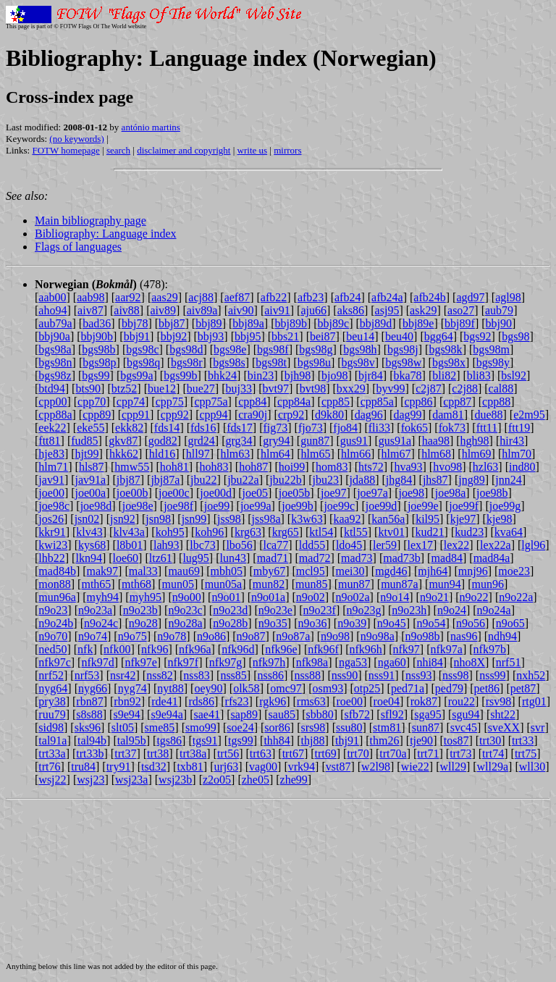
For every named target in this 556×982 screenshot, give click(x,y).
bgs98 (515, 336)
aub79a (55, 323)
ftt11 (487, 427)
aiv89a (202, 310)
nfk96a (195, 649)
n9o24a (494, 610)
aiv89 (164, 310)
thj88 (312, 740)
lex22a (495, 545)
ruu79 (51, 714)
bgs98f (273, 349)
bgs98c (142, 349)
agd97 (470, 297)
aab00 (52, 297)
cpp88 (496, 401)
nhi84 (429, 662)
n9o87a (293, 636)
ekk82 (129, 427)
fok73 (452, 427)
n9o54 (430, 623)
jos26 (51, 519)
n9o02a (352, 597)
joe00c (174, 493)
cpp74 (131, 401)
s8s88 (89, 714)
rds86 (201, 701)
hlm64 (275, 454)
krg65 (285, 532)
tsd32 (154, 766)
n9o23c (185, 610)
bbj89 (208, 323)
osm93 (327, 688)
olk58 (246, 688)
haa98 (436, 441)
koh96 (209, 532)
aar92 (128, 297)
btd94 (51, 388)
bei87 (323, 336)
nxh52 (530, 675)
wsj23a (131, 779)
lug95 (195, 558)
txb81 (190, 766)
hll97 (198, 454)
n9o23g (364, 610)
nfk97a (447, 649)
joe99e (423, 506)
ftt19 (519, 427)
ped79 (449, 688)
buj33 (239, 388)
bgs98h (359, 349)
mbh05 (227, 571)
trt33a (51, 753)
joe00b (132, 493)
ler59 (385, 545)
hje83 (51, 454)
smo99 (200, 727)
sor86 (277, 727)
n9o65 (510, 623)
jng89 (471, 480)
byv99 (390, 388)
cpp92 (175, 414)
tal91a (52, 740)
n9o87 (251, 636)
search (118, 150)
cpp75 (170, 401)
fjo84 (345, 427)
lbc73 (203, 545)
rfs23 (237, 701)
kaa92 (347, 519)
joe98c (54, 506)
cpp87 (457, 401)
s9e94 (126, 714)
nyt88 (170, 688)
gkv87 (123, 441)
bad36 (97, 323)
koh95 (170, 532)
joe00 (51, 493)
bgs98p (99, 362)
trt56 (228, 753)
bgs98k (445, 349)
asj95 (387, 310)
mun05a (224, 584)
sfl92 (392, 714)
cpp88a (55, 414)
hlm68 (436, 454)
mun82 (269, 584)
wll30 (532, 766)
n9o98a (378, 636)
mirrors (287, 150)
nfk (85, 649)
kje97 (463, 519)
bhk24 (222, 375)
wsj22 (52, 779)
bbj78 (135, 323)
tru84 (83, 766)
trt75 (525, 753)
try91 (118, 766)
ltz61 (160, 558)
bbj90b (97, 336)
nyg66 (92, 688)
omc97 (286, 688)
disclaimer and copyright (183, 150)
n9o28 (143, 623)
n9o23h (409, 610)
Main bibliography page (90, 220)
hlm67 (396, 454)
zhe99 (294, 779)
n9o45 (391, 623)
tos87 (456, 740)
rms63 (311, 701)
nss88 (308, 675)
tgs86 (169, 740)
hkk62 (123, 454)
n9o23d (230, 610)
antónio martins (151, 127)
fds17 (240, 427)
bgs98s (229, 362)
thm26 (385, 740)
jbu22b (285, 480)
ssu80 (349, 727)
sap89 (244, 714)
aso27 (460, 310)
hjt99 (87, 454)
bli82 (444, 375)
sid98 (51, 727)
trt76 (49, 766)
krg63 (248, 532)
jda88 (363, 480)
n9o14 (394, 597)
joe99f (464, 506)
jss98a (266, 519)
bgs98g (315, 349)
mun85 (311, 584)
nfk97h (269, 662)
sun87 (425, 727)
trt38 (158, 753)
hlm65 (315, 454)
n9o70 (52, 636)
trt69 (326, 753)
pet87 (523, 688)
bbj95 (248, 336)
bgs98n (55, 362)
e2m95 (529, 414)
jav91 (51, 480)
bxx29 (351, 388)
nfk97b (489, 649)
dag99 (407, 414)
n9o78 (171, 636)
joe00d (216, 493)
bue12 (162, 388)
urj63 (226, 766)
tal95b (131, 740)
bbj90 (499, 323)
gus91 (354, 441)
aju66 (313, 310)
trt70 (357, 753)
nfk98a (312, 662)
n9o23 (52, 610)
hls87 (91, 467)
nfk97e (140, 662)
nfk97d (97, 662)
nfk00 (117, 649)
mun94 (444, 584)
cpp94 (213, 414)
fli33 (379, 427)
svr (538, 727)
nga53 (353, 662)
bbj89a (248, 323)
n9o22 (474, 597)
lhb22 (51, 558)
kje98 (499, 519)
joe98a (450, 493)
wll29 (452, 766)
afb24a (387, 297)
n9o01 (225, 597)
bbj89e (418, 323)
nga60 (392, 662)
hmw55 (131, 467)
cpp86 (419, 401)
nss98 (455, 675)
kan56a (388, 519)
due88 (488, 414)
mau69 (184, 571)
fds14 (167, 427)
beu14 (360, 336)
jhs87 (435, 480)
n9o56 (470, 623)
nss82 (159, 675)
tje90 (421, 740)
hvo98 (447, 467)
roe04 (387, 701)
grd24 (201, 441)
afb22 (274, 297)
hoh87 (253, 467)
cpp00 (52, 401)
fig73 (275, 427)
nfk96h (366, 649)
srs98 (313, 727)
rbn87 (89, 701)
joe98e (137, 506)
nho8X (470, 662)
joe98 (411, 493)
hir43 (512, 441)
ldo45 (349, 545)
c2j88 (465, 388)
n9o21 (434, 597)
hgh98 (474, 441)
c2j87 (429, 388)
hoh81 (174, 467)
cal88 (501, 388)
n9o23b (140, 610)
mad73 (357, 558)
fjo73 (310, 427)
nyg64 (52, 688)
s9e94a (166, 714)
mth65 (96, 584)
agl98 (508, 297)
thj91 (347, 740)
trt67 (293, 753)
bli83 (479, 375)
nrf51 (508, 662)
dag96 (369, 414)
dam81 (448, 414)
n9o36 (312, 623)
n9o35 (272, 623)
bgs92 (477, 336)
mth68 (136, 584)
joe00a (90, 493)
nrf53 (87, 675)
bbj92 (174, 336)
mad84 (447, 558)
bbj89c (334, 323)
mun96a (57, 597)
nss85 (233, 675)
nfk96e (281, 649)
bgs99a (136, 375)
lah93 (166, 545)
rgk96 (272, 701)
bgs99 (95, 375)
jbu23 (325, 480)
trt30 (490, 740)
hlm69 (477, 454)
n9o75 (132, 636)
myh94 (103, 597)
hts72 (371, 467)
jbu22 (203, 480)
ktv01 (391, 532)
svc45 (463, 727)
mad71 (273, 558)
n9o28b (230, 623)
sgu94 (465, 714)
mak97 (103, 571)
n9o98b (422, 636)
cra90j (252, 414)
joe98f (178, 506)
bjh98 (298, 375)
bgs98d (186, 349)
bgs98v (358, 362)
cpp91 (136, 414)
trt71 (428, 753)
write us (252, 150)
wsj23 (90, 779)
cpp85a (377, 401)
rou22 (461, 701)
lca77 (276, 545)
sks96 (88, 727)
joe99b (297, 506)
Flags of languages (78, 246)
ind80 (522, 467)
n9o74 (92, 636)
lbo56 (239, 545)
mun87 (354, 584)
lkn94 (88, 558)
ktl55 (356, 532)
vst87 (338, 766)
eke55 (90, 427)
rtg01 (534, 701)
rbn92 (127, 701)
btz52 (124, 388)
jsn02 (87, 519)
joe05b (295, 493)
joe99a (255, 506)
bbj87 (172, 323)
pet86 (487, 688)
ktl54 (321, 532)
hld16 (162, 454)
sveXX (504, 727)
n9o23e (275, 610)
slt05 (122, 727)
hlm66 (356, 454)
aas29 (164, 297)
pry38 (51, 701)
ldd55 (312, 545)
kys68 (92, 545)
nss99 (492, 675)
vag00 (263, 766)
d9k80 (329, 414)
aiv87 (90, 310)
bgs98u (314, 362)
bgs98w (403, 362)
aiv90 (241, 310)
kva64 (508, 532)
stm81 (387, 727)
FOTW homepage (65, 150)
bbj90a (54, 336)
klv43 (89, 532)
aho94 (52, 310)
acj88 (201, 297)
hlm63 (235, 454)
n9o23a (95, 610)
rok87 (423, 701)
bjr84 (370, 375)
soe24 (240, 727)
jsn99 (194, 519)
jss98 (229, 519)
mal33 (143, 571)
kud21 (430, 532)
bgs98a (54, 349)
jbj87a (165, 480)
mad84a (491, 558)
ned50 (52, 649)
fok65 (414, 427)
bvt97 (276, 388)
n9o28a (185, 623)
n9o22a (516, 597)
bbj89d (376, 323)
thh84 (277, 740)
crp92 (291, 414)
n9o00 (186, 597)
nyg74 (132, 688)
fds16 (203, 427)
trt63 (260, 753)
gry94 (276, 441)
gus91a (395, 441)
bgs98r (187, 362)
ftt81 (49, 441)
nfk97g (225, 662)
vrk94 (301, 766)
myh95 (145, 597)
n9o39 (351, 623)
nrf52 (51, 675)
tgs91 (205, 740)
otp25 (367, 688)
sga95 (427, 714)
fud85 (84, 441)
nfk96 (154, 649)
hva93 (408, 467)
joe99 (217, 506)
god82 (162, 441)
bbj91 (137, 336)
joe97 (334, 493)
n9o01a (268, 597)
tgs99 (240, 740)
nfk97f (183, 662)
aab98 (90, 297)
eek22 (52, 427)
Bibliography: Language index (106, 233)
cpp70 (91, 401)
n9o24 (451, 610)
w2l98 (375, 766)
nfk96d (238, 649)
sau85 (282, 714)
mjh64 (432, 571)
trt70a (392, 753)
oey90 (208, 688)
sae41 (207, 714)
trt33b (90, 753)
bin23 (261, 375)
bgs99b (180, 375)
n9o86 (211, 636)
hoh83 (214, 467)
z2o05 (217, 779)
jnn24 (508, 480)
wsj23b (175, 779)
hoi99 (292, 467)
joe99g (505, 506)
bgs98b (98, 349)
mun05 (178, 584)
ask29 (423, 310)
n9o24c (101, 623)
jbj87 (128, 480)
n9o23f (319, 610)
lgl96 (533, 545)
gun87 (314, 441)
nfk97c (54, 662)
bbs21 (285, 336)
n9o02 (310, 597)
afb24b (429, 297)
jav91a (90, 480)
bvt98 (313, 388)
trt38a (193, 753)
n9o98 (335, 636)
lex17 (421, 545)
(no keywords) (76, 138)
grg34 (238, 441)
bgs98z (54, 375)
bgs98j (402, 349)
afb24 (347, 297)
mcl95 (310, 571)
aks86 (350, 310)
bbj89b (290, 323)
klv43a (129, 532)
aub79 (499, 310)
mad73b (402, 558)
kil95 (427, 519)
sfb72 (357, 714)
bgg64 (438, 336)
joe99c (339, 506)
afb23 (311, 297)
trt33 (523, 740)
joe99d (381, 506)
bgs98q (143, 362)
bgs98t (271, 362)
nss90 (345, 675)
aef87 (237, 297)
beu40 (399, 336)
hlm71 (53, 467)
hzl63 (486, 467)
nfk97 (406, 649)
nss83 (196, 675)
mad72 (315, 558)
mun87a (399, 584)
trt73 (460, 753)
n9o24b (55, 623)
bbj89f (460, 323)
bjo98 (334, 375)
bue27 (201, 388)
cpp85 (335, 401)
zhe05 (255, 779)
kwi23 (52, 545)
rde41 (164, 701)
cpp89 (97, 414)
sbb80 (320, 714)
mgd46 (391, 571)
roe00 (350, 701)
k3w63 (307, 519)
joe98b (492, 493)
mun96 (487, 584)
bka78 (408, 375)
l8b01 (130, 545)
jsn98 (158, 519)
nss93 (418, 675)
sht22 (502, 714)
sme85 (160, 727)
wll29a (493, 766)
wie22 (415, 766)
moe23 (514, 571)
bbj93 (211, 336)
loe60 (126, 558)
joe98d (96, 506)
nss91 (381, 675)
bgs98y (493, 362)
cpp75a (210, 401)
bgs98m (491, 349)
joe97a (372, 493)
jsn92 (122, 519)
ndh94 (502, 636)
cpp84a (294, 401)
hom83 (332, 467)
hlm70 (516, 454)
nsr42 (123, 675)
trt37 (125, 753)
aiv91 (277, 310)
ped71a (407, 688)
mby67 (269, 571)
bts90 (88, 388)
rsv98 (499, 701)
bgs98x (449, 362)
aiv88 (127, 310)
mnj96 (473, 571)
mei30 (349, 571)
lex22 (457, 545)
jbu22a (243, 480)
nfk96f (323, 649)
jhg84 (399, 480)
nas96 (463, 636)
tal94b (91, 740)
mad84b (57, 571)
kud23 (469, 532)
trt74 (493, 753)
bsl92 (513, 375)
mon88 (54, 584)
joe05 (256, 493)
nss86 (271, 675)
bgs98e (230, 349)
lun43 (233, 558)
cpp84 (252, 401)
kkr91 (51, 532)
